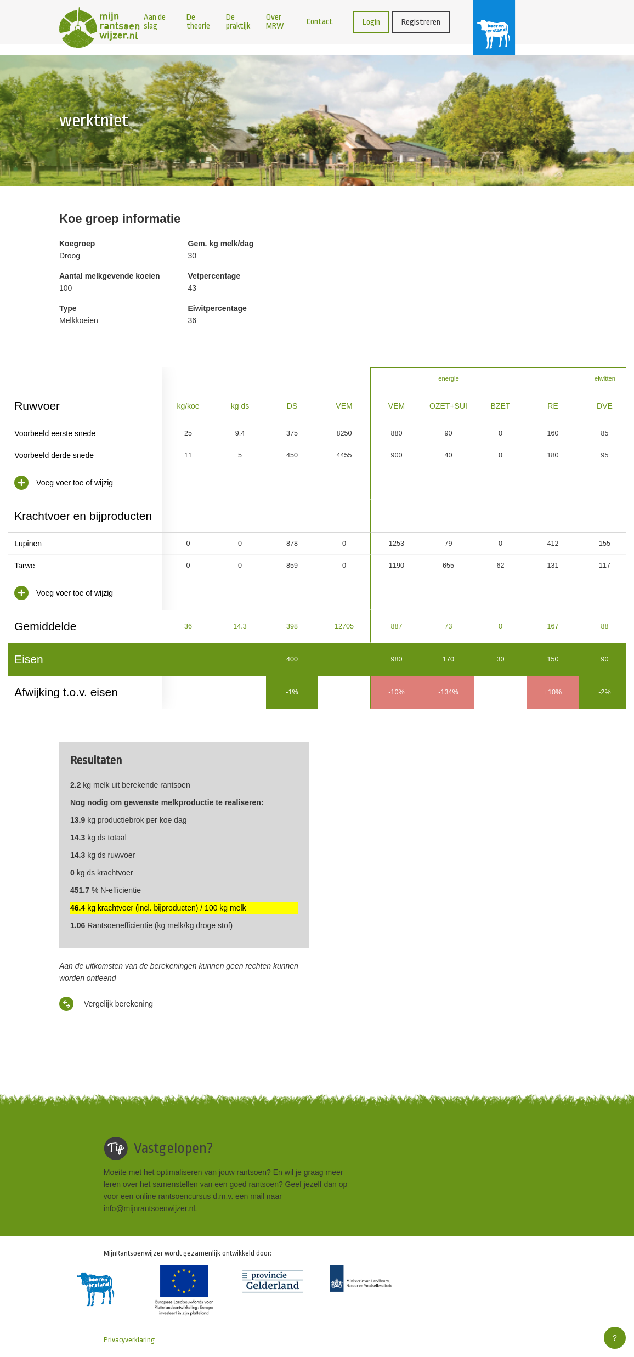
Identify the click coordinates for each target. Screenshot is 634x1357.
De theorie (198, 22)
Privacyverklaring (129, 1340)
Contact (320, 21)
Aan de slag (155, 22)
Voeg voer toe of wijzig (63, 483)
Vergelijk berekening (106, 1004)
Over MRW (275, 22)
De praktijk (238, 22)
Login (371, 22)
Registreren (420, 22)
